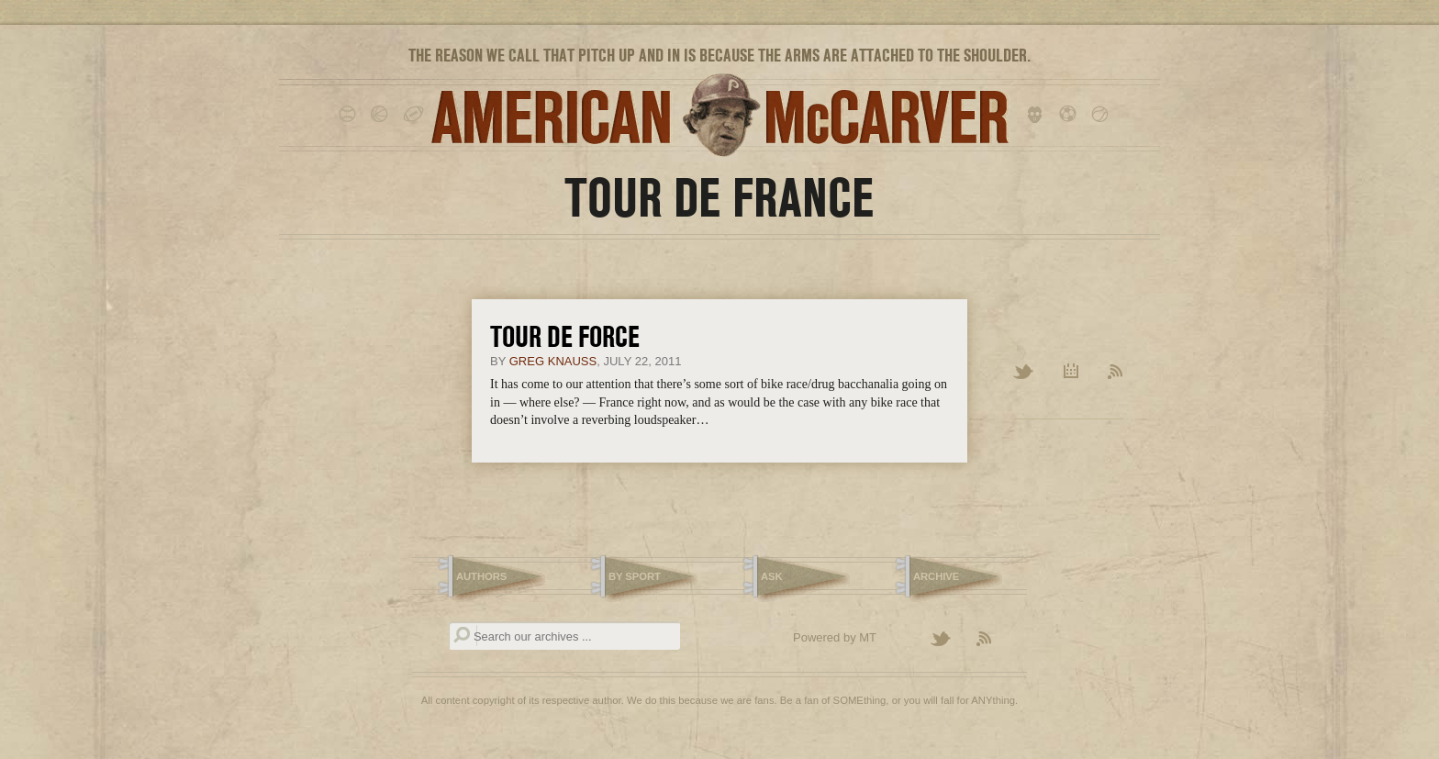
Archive (1071, 372)
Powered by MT (834, 637)
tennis (1102, 115)
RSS (1115, 372)
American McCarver (719, 115)
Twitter (1024, 372)
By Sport (634, 576)
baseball (350, 115)
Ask (772, 576)
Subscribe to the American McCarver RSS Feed (994, 640)
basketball (382, 115)
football (414, 115)
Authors (481, 576)
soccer (1070, 115)
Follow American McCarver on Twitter (949, 640)
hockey (1038, 115)
